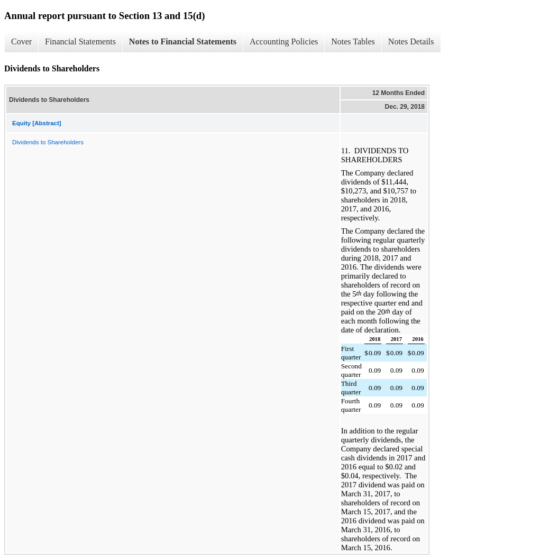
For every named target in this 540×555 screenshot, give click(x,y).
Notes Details (411, 41)
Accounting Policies (284, 41)
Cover (21, 41)
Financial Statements (80, 41)
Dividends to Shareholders (48, 142)
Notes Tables (353, 41)
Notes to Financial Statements (182, 41)
